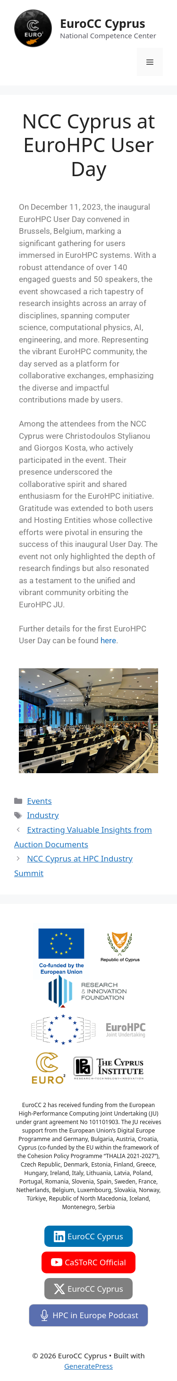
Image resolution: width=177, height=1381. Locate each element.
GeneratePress (88, 1366)
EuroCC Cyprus (102, 23)
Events (39, 800)
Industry (43, 815)
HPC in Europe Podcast (88, 1315)
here (108, 640)
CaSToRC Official (88, 1262)
